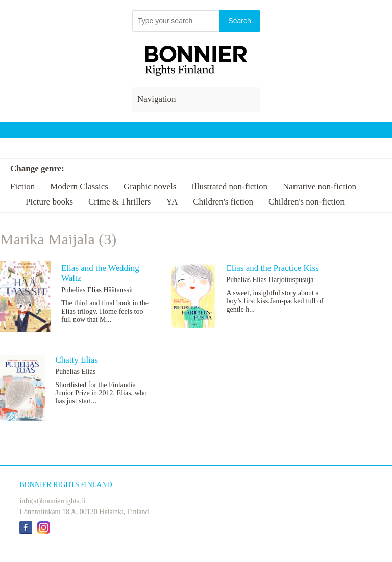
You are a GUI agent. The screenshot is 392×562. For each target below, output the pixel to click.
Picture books (49, 202)
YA (172, 202)
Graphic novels (150, 186)
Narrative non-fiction (319, 186)
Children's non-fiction (306, 202)
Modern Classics (79, 186)
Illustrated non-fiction (229, 186)
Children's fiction (223, 202)
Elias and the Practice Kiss (272, 268)
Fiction (22, 186)
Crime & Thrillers (119, 202)
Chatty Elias (76, 360)
